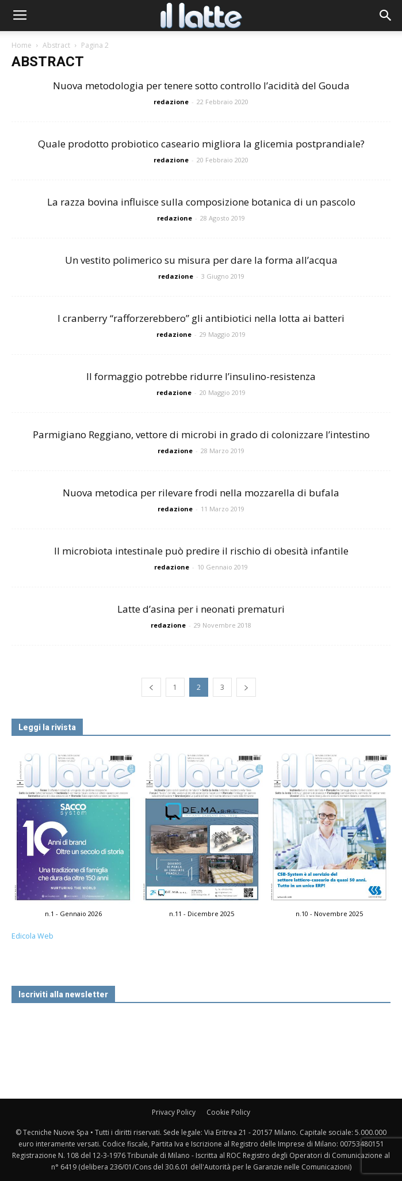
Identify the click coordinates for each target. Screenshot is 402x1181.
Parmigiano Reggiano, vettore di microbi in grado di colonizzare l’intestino (201, 434)
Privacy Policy (174, 1112)
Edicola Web (32, 936)
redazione (171, 101)
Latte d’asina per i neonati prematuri (201, 609)
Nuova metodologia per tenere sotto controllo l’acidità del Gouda (201, 85)
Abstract (56, 45)
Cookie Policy (228, 1112)
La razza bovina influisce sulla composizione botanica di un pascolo (201, 201)
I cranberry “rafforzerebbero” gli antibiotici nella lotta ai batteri (201, 318)
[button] (386, 15)
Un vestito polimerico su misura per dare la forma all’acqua (201, 260)
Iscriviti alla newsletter (63, 994)
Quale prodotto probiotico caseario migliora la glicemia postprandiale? (201, 143)
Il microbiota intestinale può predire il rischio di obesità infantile (201, 550)
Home (22, 45)
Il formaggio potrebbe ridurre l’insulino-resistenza (201, 376)
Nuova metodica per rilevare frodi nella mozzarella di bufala (201, 492)
